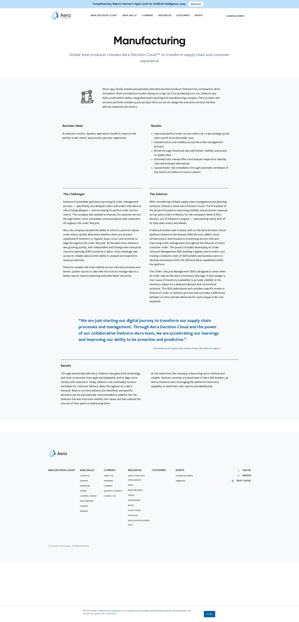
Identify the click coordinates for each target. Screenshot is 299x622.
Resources (164, 15)
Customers (183, 15)
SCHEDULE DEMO (235, 16)
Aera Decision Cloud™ (104, 15)
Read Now (196, 4)
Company (147, 15)
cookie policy (110, 614)
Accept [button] (210, 614)
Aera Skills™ (129, 15)
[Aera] (60, 16)
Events (199, 15)
